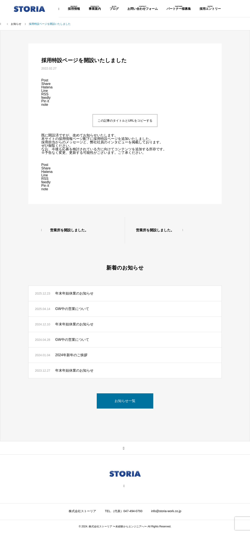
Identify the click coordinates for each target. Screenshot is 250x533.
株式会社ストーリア (82, 511)
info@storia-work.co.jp (166, 511)
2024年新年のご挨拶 (71, 355)
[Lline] (44, 91)
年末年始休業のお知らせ (74, 293)
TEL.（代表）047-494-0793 (123, 511)
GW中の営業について (72, 309)
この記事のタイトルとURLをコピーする (125, 120)
